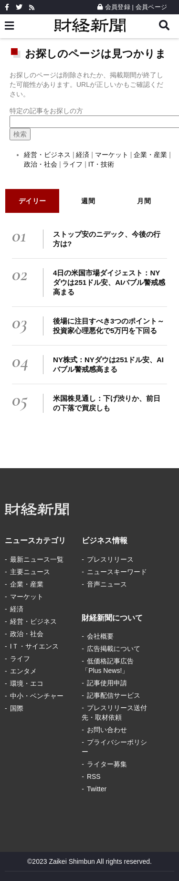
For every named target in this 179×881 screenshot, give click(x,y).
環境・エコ (26, 683)
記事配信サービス (113, 695)
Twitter (96, 789)
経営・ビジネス (47, 154)
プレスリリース (110, 559)
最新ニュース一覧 (36, 559)
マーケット (111, 154)
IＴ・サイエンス (34, 646)
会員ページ (151, 6)
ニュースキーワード (117, 572)
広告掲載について (113, 648)
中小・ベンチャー (36, 696)
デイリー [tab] (32, 201)
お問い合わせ (107, 730)
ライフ (73, 164)
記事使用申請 (107, 683)
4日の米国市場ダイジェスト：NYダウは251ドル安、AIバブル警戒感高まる (109, 282)
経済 (82, 154)
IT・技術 (101, 164)
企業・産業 (150, 154)
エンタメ (23, 671)
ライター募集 (107, 764)
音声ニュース (107, 584)
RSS (94, 776)
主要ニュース (30, 572)
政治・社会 (41, 164)
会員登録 (113, 6)
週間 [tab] (88, 201)
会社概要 (100, 636)
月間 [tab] (144, 201)
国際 (16, 708)
